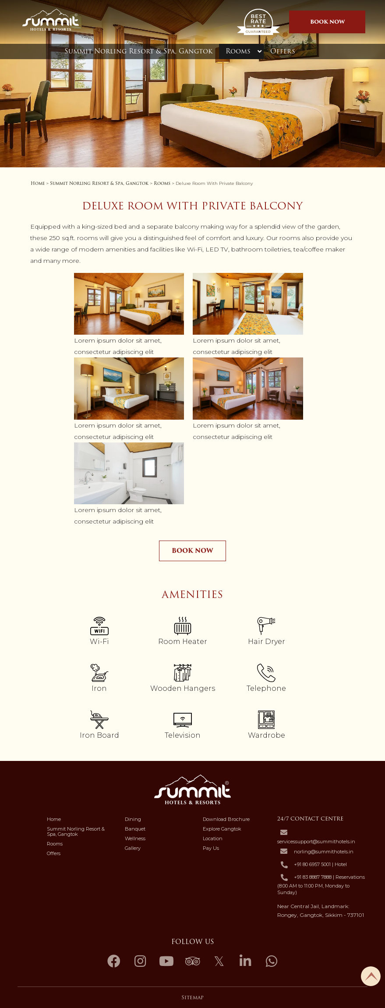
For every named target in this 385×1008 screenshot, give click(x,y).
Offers (282, 51)
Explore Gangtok (222, 829)
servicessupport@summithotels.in (316, 841)
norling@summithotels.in (323, 851)
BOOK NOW (327, 22)
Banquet (135, 829)
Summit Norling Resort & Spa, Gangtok (138, 51)
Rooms (238, 51)
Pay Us (211, 848)
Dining (133, 819)
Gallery (133, 848)
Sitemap (192, 997)
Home (38, 183)
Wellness (135, 838)
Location (213, 838)
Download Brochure (226, 819)
